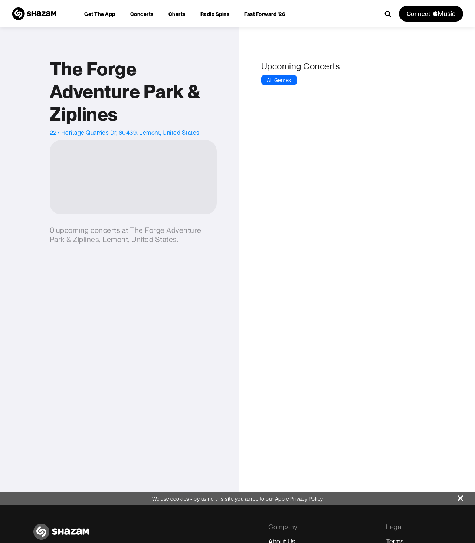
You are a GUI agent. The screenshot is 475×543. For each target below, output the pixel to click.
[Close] (466, 496)
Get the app (99, 14)
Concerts (142, 14)
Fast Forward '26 (264, 14)
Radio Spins (215, 14)
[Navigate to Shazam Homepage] (34, 13)
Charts (177, 14)
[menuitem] (100, 14)
